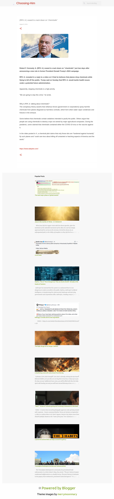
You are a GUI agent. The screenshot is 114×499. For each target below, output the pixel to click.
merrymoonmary (67, 494)
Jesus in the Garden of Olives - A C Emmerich (48, 222)
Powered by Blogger (57, 488)
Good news (38, 255)
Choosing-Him (25, 3)
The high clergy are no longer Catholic (46, 346)
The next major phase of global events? (46, 195)
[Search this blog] (91, 3)
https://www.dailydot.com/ (29, 149)
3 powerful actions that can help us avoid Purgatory (50, 439)
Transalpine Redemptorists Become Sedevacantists (50, 466)
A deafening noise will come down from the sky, (49, 373)
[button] (21, 28)
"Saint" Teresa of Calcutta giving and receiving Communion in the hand (56, 406)
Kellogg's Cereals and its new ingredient (47, 317)
